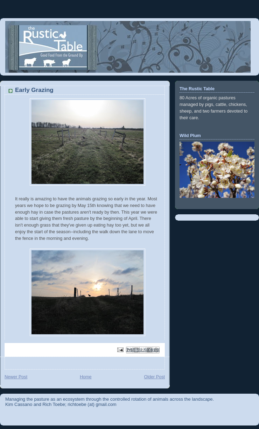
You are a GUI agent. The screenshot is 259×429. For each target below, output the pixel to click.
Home (86, 376)
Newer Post (16, 376)
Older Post (154, 376)
